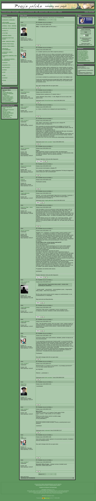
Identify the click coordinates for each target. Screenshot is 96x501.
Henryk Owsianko (25, 148)
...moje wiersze (6, 95)
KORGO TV (5, 30)
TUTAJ (90, 44)
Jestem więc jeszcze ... (8, 107)
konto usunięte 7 (25, 107)
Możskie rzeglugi (6, 111)
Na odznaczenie (6, 116)
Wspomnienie (6, 114)
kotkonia (23, 179)
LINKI (4, 75)
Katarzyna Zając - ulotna (27, 207)
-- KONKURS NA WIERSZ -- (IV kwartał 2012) (8, 60)
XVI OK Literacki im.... (83, 50)
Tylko (4, 108)
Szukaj (4, 80)
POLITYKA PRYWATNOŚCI (9, 23)
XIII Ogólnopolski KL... (83, 54)
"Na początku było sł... (8, 92)
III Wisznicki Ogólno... (83, 53)
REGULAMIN (15, 12)
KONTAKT (5, 77)
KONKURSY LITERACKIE (9, 20)
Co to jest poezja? (7, 100)
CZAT (4, 72)
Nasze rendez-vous (7, 117)
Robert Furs (23, 24)
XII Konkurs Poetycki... (84, 52)
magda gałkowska (25, 193)
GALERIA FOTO (6, 65)
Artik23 (90, 73)
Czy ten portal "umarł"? (8, 96)
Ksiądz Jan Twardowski (8, 93)
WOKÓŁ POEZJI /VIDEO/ (8, 46)
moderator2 (47, 430)
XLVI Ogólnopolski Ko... (84, 58)
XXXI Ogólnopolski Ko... (84, 57)
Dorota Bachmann (25, 92)
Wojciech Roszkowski (26, 166)
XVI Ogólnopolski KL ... (84, 55)
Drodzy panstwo (82, 59)
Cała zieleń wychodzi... (8, 115)
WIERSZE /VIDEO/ (7, 35)
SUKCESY (5, 62)
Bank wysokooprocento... (8, 98)
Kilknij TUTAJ (84, 40)
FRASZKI (5, 94)
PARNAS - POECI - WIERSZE (9, 25)
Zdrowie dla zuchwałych (8, 113)
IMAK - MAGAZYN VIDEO (41, 12)
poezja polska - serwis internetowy (28, 17)
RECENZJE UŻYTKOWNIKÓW (6, 49)
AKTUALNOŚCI (53, 12)
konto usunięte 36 (25, 281)
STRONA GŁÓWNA (6, 12)
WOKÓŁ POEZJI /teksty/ (8, 43)
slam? (4, 91)
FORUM (60, 12)
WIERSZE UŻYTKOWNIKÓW (27, 12)
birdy (22, 49)
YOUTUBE (5, 33)
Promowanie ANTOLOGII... (85, 60)
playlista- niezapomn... (8, 99)
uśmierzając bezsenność (8, 109)
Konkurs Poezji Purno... (84, 56)
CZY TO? (5, 110)
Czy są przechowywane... (8, 101)
